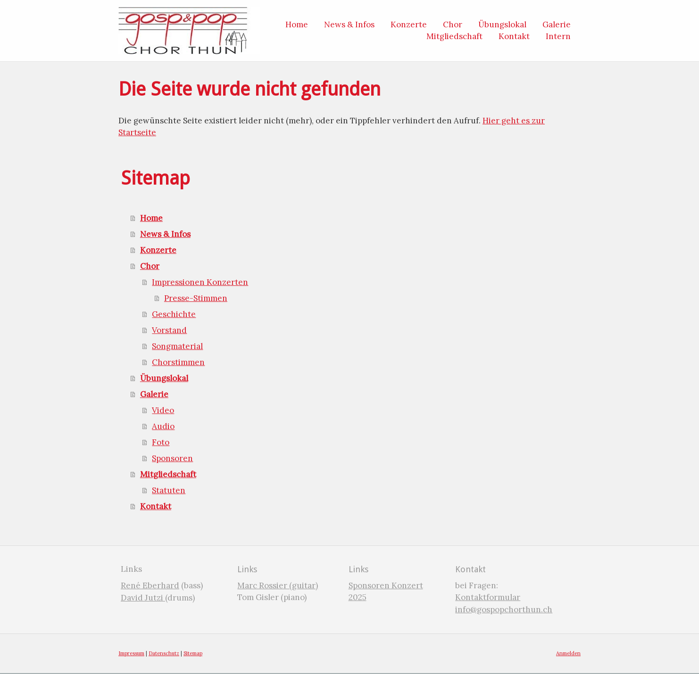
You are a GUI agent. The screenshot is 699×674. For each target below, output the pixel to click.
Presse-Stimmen (195, 298)
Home (151, 218)
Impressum (131, 653)
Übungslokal (164, 378)
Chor (149, 266)
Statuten (168, 490)
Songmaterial (177, 346)
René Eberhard (150, 585)
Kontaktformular (487, 597)
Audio (163, 426)
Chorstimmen (178, 362)
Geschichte (174, 314)
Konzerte (158, 250)
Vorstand (169, 330)
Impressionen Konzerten (200, 282)
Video (163, 410)
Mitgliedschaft (168, 474)
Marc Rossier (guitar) (277, 585)
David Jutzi (143, 598)
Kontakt (155, 506)
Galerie (154, 394)
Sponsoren (172, 458)
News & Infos (165, 234)
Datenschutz (164, 653)
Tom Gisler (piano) (272, 597)
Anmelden (568, 653)
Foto (160, 442)
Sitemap (192, 653)
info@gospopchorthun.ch (503, 609)
